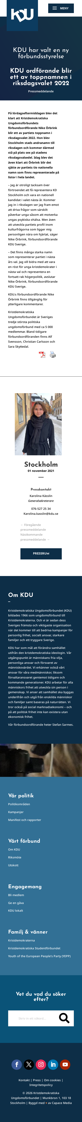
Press (37, 1080)
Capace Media (62, 1103)
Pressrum (41, 553)
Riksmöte (14, 857)
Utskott (13, 865)
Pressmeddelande (41, 91)
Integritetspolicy (41, 1085)
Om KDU (14, 849)
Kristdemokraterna (21, 940)
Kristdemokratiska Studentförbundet (34, 948)
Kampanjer (16, 812)
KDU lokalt (15, 910)
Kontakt (24, 1080)
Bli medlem (16, 895)
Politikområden (19, 804)
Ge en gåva (16, 903)
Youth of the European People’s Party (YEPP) (39, 956)
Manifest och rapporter (24, 820)
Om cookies (52, 1080)
